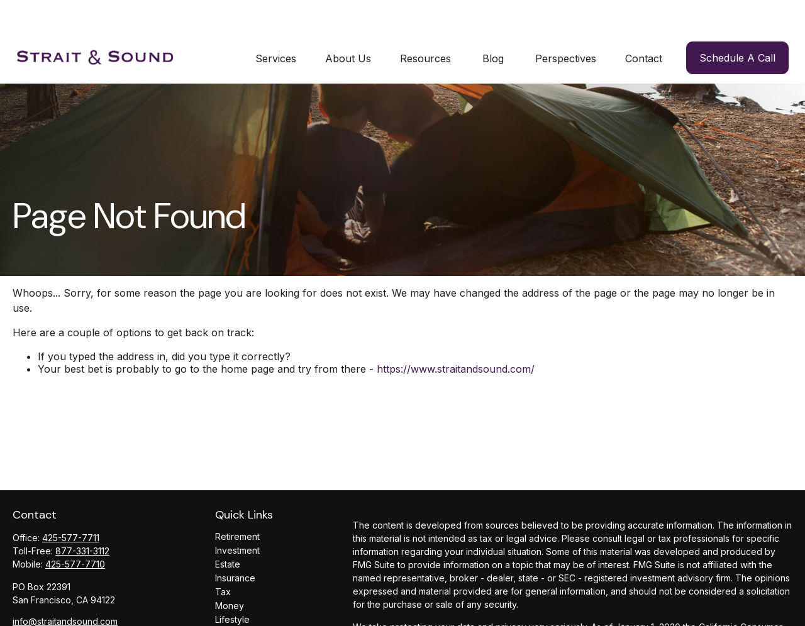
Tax (223, 559)
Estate (227, 532)
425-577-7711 (70, 505)
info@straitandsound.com (65, 589)
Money (229, 573)
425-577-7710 (75, 532)
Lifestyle (232, 587)
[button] (275, 26)
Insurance (235, 546)
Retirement (237, 504)
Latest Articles (243, 601)
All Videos (236, 615)
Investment (237, 518)
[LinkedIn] (21, 609)
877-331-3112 (82, 518)
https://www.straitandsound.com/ (456, 337)
